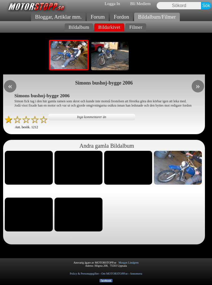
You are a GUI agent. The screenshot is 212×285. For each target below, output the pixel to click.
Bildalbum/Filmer (157, 17)
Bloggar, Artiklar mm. (58, 17)
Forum (98, 17)
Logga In (112, 3)
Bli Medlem (140, 3)
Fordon (121, 17)
